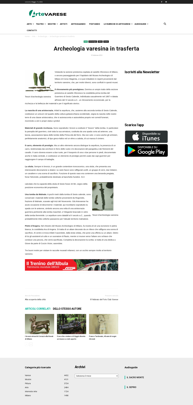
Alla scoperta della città (35, 299)
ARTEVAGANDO (78, 24)
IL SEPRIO (131, 387)
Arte (33, 36)
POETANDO (94, 24)
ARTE (30, 24)
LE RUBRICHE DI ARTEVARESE (118, 24)
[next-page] (31, 344)
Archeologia (42, 36)
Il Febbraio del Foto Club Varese (104, 299)
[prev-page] (26, 344)
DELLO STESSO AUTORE (67, 308)
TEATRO (41, 24)
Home (27, 36)
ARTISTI (63, 24)
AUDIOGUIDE (141, 24)
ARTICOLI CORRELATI (37, 308)
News (100, 41)
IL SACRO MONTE (135, 377)
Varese (106, 41)
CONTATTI (32, 30)
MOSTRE (53, 24)
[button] (165, 24)
